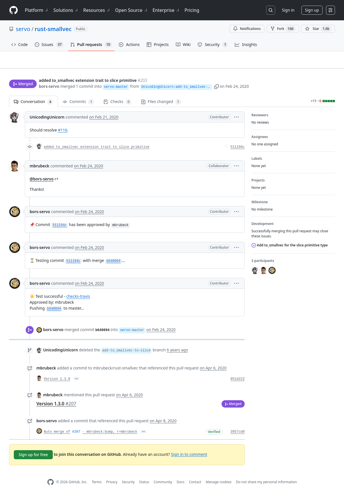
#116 (62, 121)
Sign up (312, 10)
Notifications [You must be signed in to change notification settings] (246, 28)
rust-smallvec (53, 29)
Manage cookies (218, 473)
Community (163, 473)
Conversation (33, 93)
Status (144, 473)
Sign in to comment (189, 445)
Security (128, 473)
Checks (117, 93)
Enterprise (166, 10)
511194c (238, 138)
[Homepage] (13, 10)
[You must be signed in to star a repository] (318, 29)
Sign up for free (33, 445)
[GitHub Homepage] (50, 473)
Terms (97, 473)
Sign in (288, 10)
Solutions (66, 10)
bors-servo (49, 75)
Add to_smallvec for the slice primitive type (289, 236)
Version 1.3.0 (57, 370)
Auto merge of (57, 423)
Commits (78, 93)
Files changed (161, 93)
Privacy (111, 473)
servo (23, 29)
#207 (76, 423)
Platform (37, 10)
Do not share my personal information (266, 473)
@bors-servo (42, 170)
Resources (97, 10)
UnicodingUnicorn (47, 108)
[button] (229, 75)
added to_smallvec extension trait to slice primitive (96, 138)
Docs (181, 473)
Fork (282, 29)
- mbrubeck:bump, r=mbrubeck (109, 423)
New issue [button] (317, 63)
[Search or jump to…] (270, 10)
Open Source (131, 10)
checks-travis (78, 287)
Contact (195, 473)
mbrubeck (39, 157)
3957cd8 (238, 423)
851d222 (238, 370)
